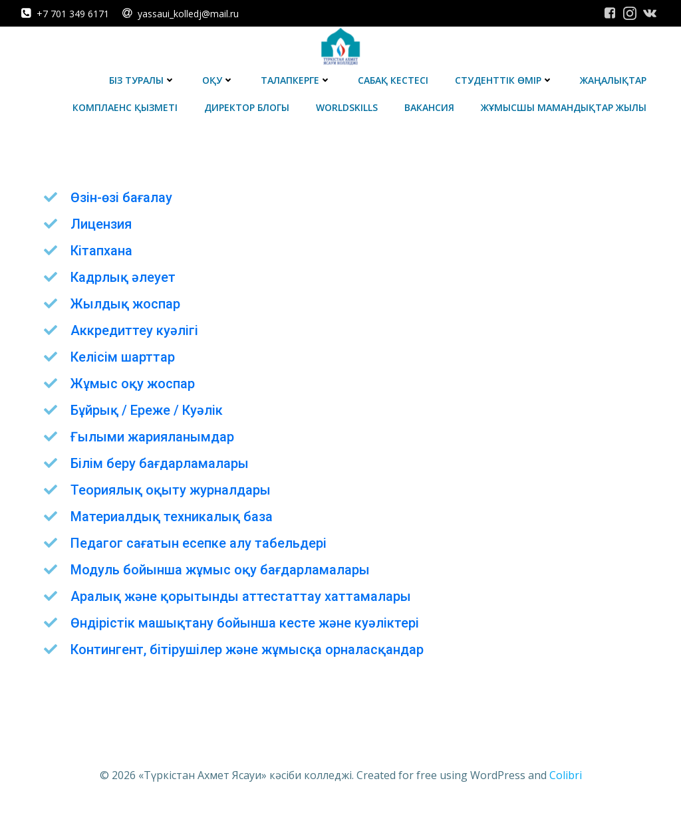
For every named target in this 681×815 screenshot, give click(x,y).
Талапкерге (296, 80)
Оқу (218, 80)
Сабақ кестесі (393, 80)
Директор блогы (246, 107)
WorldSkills (347, 107)
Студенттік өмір (504, 80)
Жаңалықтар (613, 80)
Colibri (565, 775)
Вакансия (429, 107)
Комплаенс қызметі (125, 107)
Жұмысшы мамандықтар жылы (563, 107)
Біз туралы (142, 80)
